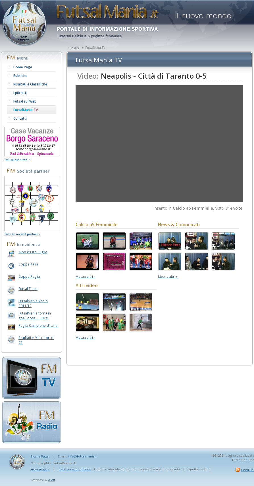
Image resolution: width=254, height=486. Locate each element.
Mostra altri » (85, 276)
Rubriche (20, 75)
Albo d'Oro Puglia (32, 252)
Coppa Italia (28, 264)
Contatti (20, 118)
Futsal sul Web (24, 101)
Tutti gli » (17, 159)
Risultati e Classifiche (30, 84)
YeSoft (51, 480)
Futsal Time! (28, 288)
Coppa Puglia (29, 276)
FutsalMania (25, 109)
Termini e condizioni (75, 469)
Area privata (40, 469)
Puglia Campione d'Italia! (38, 325)
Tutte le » (22, 234)
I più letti (20, 92)
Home (75, 47)
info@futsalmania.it (82, 456)
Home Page (22, 67)
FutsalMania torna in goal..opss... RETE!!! (34, 315)
